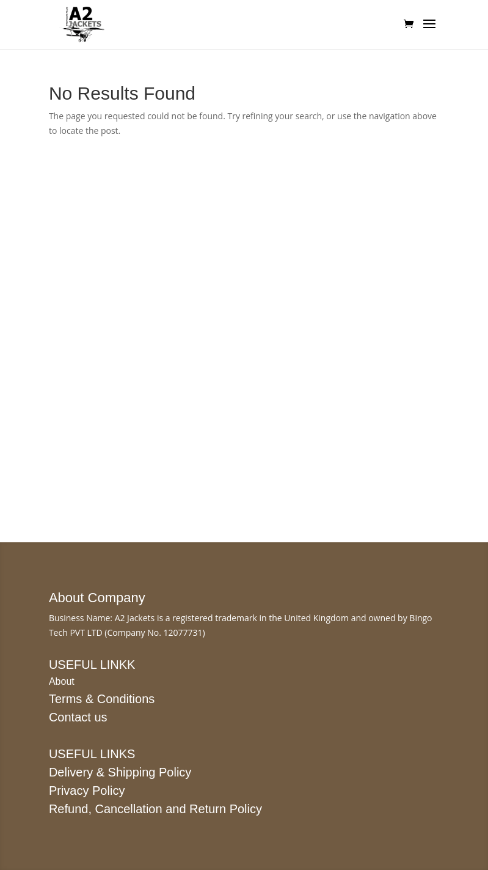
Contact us (78, 717)
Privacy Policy (87, 790)
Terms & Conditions (102, 699)
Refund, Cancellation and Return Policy (155, 809)
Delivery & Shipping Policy (120, 772)
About (62, 681)
